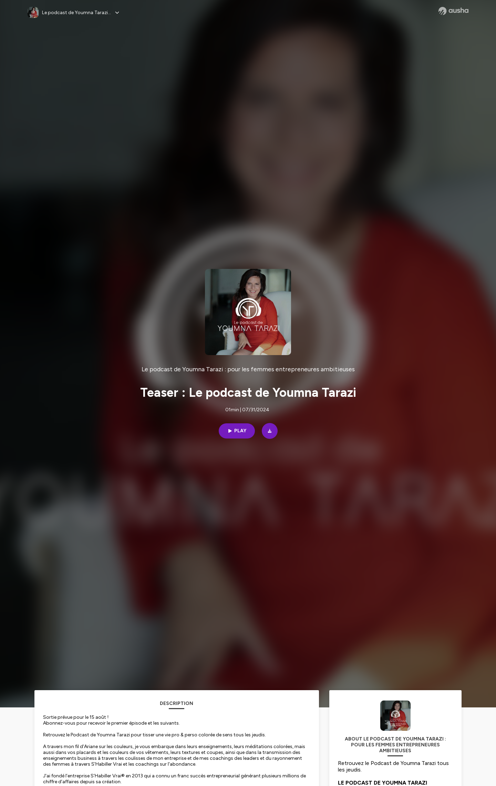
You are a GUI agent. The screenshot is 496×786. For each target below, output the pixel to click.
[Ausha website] (453, 11)
